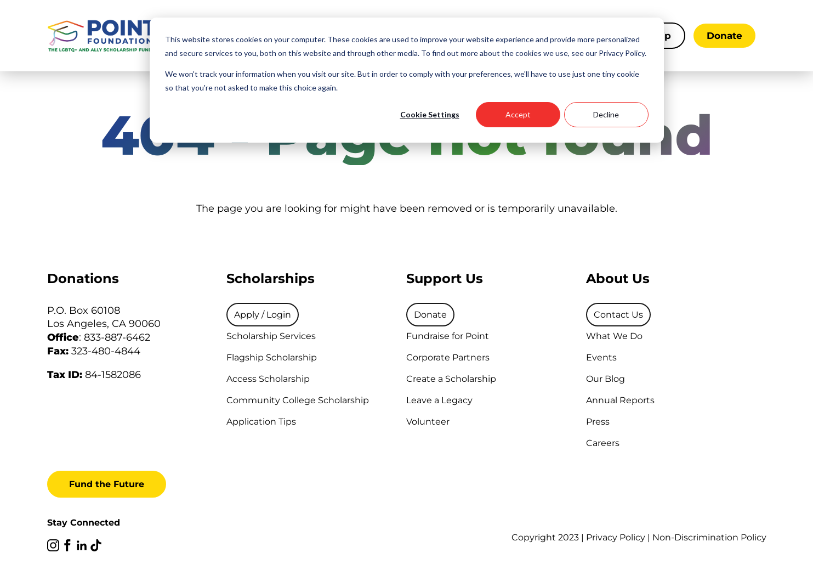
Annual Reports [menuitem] (620, 400)
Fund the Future (106, 484)
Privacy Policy (615, 537)
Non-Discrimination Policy (709, 537)
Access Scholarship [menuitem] (268, 379)
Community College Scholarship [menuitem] (297, 400)
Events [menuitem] (601, 357)
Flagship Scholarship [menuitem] (271, 357)
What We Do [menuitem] (614, 336)
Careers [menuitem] (602, 443)
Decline (606, 114)
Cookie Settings (429, 114)
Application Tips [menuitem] (261, 421)
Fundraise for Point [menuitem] (447, 336)
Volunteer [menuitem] (428, 421)
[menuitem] (262, 314)
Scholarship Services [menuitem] (271, 336)
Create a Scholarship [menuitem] (451, 379)
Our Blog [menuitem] (605, 379)
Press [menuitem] (598, 421)
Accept (518, 114)
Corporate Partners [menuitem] (448, 357)
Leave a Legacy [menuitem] (439, 400)
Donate (724, 35)
